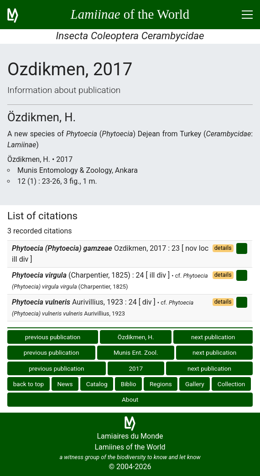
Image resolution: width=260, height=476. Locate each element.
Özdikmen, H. (136, 337)
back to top (28, 384)
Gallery (194, 384)
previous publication (53, 337)
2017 (136, 368)
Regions (161, 384)
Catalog (97, 384)
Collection (231, 384)
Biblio (128, 384)
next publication (213, 337)
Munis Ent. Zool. (136, 352)
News (65, 384)
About (130, 399)
